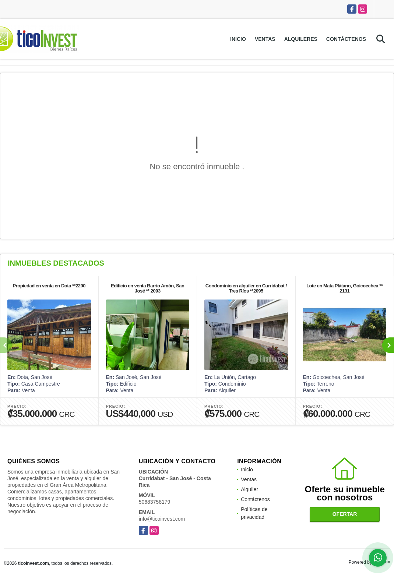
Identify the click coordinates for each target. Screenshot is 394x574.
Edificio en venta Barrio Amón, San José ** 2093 (147, 288)
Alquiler (249, 489)
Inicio (238, 39)
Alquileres (300, 39)
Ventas (265, 39)
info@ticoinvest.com (162, 519)
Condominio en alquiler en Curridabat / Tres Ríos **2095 (246, 288)
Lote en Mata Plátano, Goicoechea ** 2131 (344, 288)
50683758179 (154, 502)
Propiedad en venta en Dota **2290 (49, 285)
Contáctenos (346, 39)
